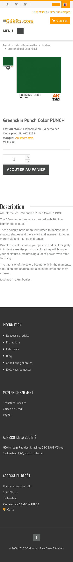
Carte (10, 509)
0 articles (58, 20)
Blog (9, 356)
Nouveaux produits (17, 335)
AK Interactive (24, 137)
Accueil (6, 45)
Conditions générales (19, 363)
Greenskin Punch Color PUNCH (23, 49)
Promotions (13, 342)
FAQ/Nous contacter (18, 369)
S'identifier (39, 12)
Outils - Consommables (26, 45)
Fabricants (12, 349)
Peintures (47, 45)
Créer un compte (60, 12)
